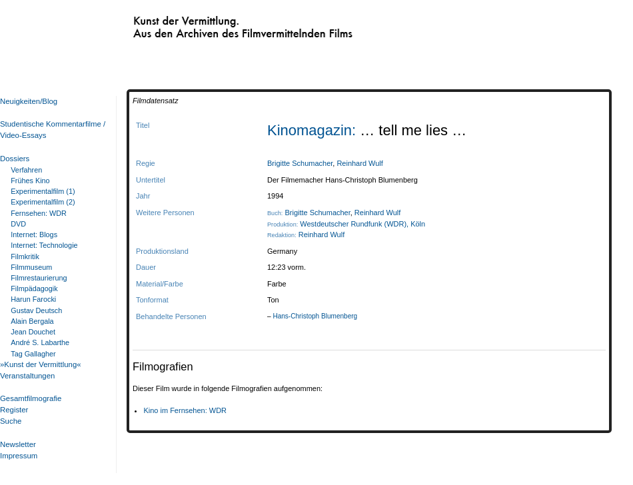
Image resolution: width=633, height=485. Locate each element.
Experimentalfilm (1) (43, 191)
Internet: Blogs (34, 235)
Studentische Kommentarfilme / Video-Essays (50, 129)
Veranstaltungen (27, 376)
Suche (10, 421)
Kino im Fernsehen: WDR (185, 410)
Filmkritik (25, 256)
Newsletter (18, 444)
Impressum (18, 456)
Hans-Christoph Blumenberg (315, 316)
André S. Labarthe (40, 342)
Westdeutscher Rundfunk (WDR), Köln (362, 224)
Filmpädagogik (34, 288)
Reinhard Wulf (359, 163)
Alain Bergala (32, 321)
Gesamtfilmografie (30, 398)
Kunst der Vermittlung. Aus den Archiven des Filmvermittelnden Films (215, 24)
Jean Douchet (33, 332)
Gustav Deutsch (36, 310)
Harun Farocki (33, 299)
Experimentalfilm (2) (43, 202)
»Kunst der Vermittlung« (40, 364)
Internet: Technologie (44, 245)
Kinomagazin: (313, 130)
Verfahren (26, 170)
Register (14, 410)
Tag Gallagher (33, 354)
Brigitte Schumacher (299, 163)
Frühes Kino (30, 181)
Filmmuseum (31, 267)
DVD (18, 224)
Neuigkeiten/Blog (28, 101)
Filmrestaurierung (39, 278)
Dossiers (14, 159)
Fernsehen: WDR (39, 213)
